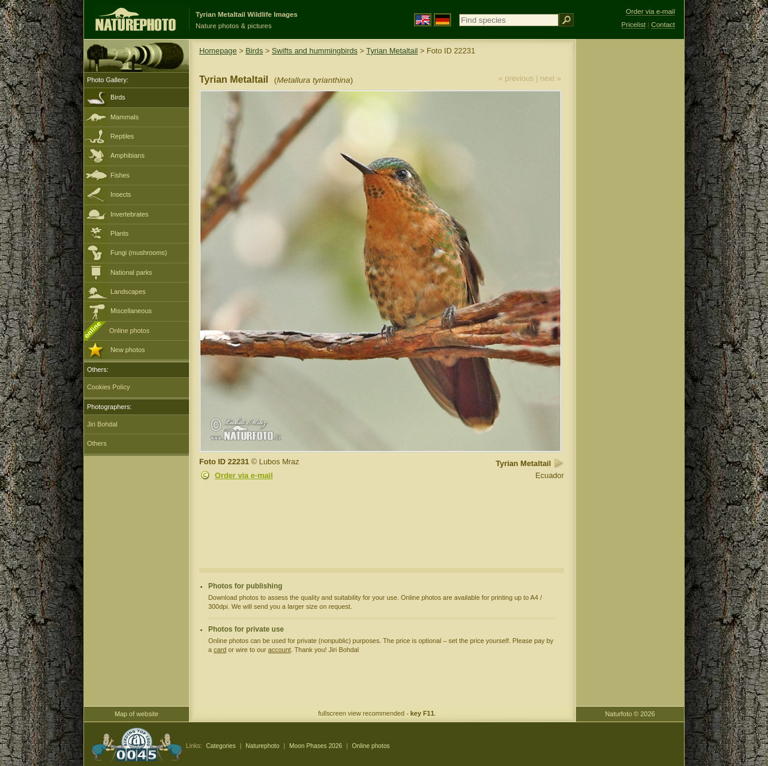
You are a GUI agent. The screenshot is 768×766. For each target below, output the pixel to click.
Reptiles (122, 136)
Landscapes (128, 291)
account (279, 649)
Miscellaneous (131, 310)
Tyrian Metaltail (392, 50)
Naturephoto (262, 746)
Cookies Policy (108, 386)
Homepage (218, 50)
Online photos (129, 330)
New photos (127, 349)
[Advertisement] (630, 231)
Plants (119, 233)
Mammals (124, 117)
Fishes (120, 175)
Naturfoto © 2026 (630, 713)
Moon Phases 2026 (315, 746)
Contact (663, 24)
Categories (221, 746)
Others (97, 443)
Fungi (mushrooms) (138, 252)
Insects (120, 194)
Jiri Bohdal (102, 424)
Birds (117, 97)
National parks (131, 272)
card (220, 649)
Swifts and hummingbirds (315, 50)
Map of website (136, 713)
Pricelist (634, 24)
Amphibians (127, 155)
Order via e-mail (244, 475)
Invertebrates (129, 214)
